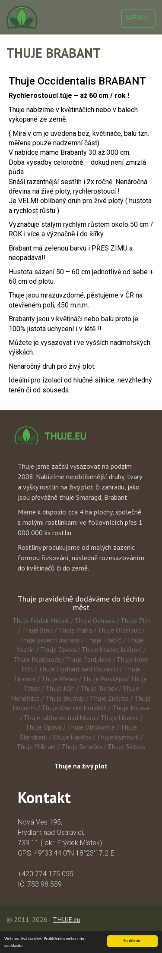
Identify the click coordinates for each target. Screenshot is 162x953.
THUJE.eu (66, 919)
